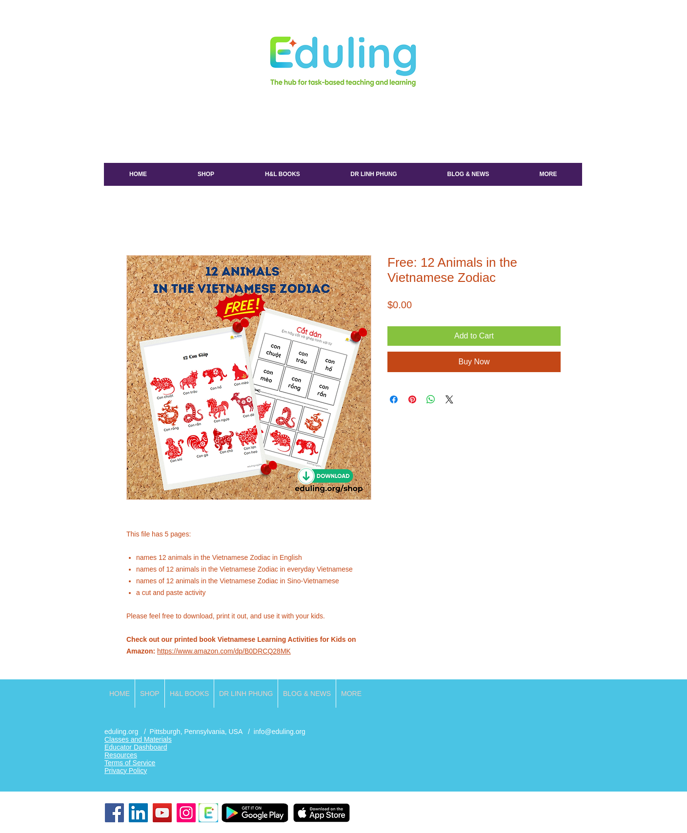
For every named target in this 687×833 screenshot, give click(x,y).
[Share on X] (449, 399)
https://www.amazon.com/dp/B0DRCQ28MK (224, 651)
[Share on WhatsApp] (431, 399)
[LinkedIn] (138, 812)
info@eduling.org (279, 731)
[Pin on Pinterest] (412, 399)
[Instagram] (186, 812)
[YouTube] (162, 812)
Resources (120, 755)
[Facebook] (114, 812)
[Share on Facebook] (394, 399)
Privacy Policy (125, 770)
